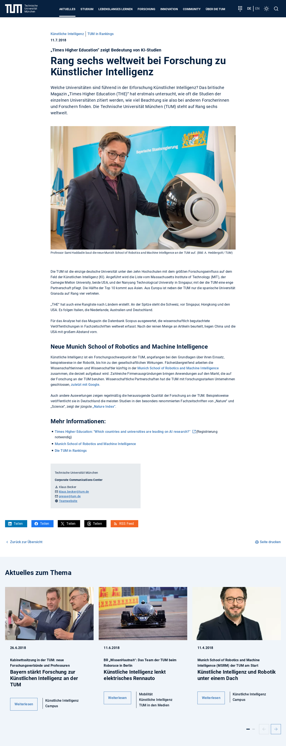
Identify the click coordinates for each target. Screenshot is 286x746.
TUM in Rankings (100, 34)
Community (192, 9)
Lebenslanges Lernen (115, 9)
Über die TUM (215, 9)
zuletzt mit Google (85, 385)
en (257, 9)
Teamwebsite (68, 501)
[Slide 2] (253, 729)
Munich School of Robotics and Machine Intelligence (178, 368)
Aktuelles (67, 9)
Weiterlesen (24, 704)
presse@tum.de (70, 496)
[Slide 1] (248, 729)
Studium (87, 9)
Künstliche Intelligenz (67, 34)
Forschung (146, 9)
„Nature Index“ (103, 407)
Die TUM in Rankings (71, 451)
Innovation (169, 9)
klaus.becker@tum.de (74, 491)
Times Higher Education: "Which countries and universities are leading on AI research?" (123, 432)
